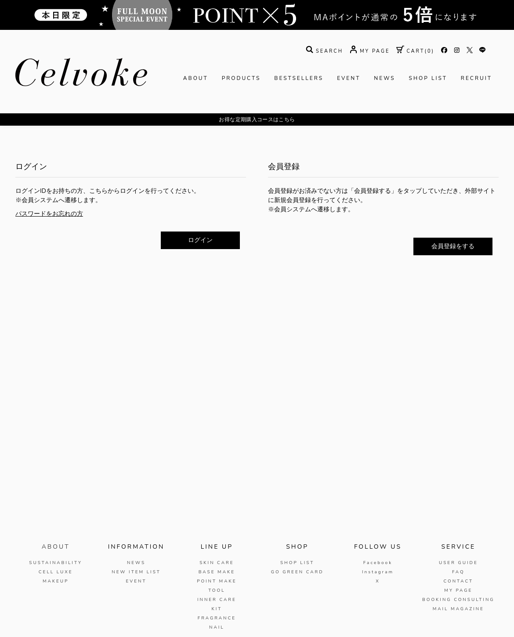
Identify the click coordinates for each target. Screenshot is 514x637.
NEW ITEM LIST (136, 572)
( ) (415, 51)
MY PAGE (458, 590)
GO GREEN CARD (297, 572)
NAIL (216, 627)
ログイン (200, 240)
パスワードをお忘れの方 (49, 214)
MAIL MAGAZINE (458, 609)
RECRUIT (476, 78)
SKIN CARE (216, 563)
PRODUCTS (241, 78)
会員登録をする (452, 246)
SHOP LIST (428, 78)
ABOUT (195, 78)
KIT (216, 609)
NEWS (384, 78)
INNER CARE (216, 600)
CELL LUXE (56, 572)
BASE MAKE (217, 572)
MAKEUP (56, 581)
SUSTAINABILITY (55, 563)
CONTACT (458, 581)
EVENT (348, 78)
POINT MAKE (216, 581)
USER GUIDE (458, 563)
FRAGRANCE (217, 618)
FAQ (458, 572)
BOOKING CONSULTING (458, 600)
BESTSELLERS (298, 78)
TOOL (216, 590)
